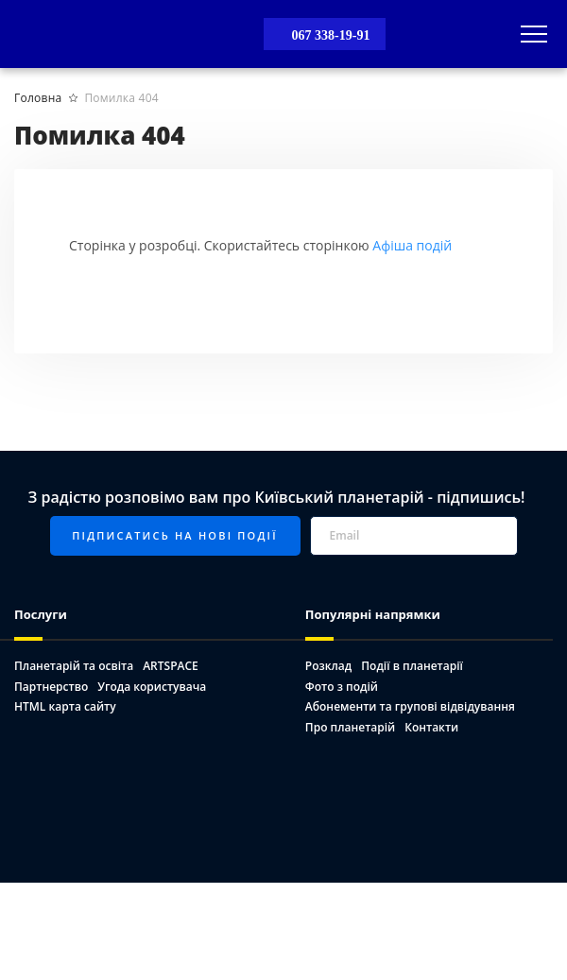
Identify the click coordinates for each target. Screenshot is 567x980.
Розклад (328, 666)
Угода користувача (151, 687)
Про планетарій (350, 727)
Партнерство (51, 687)
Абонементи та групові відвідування (410, 706)
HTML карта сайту (65, 706)
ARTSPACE (170, 666)
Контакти (431, 727)
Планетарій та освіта (73, 666)
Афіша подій (412, 245)
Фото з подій (341, 687)
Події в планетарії (412, 666)
